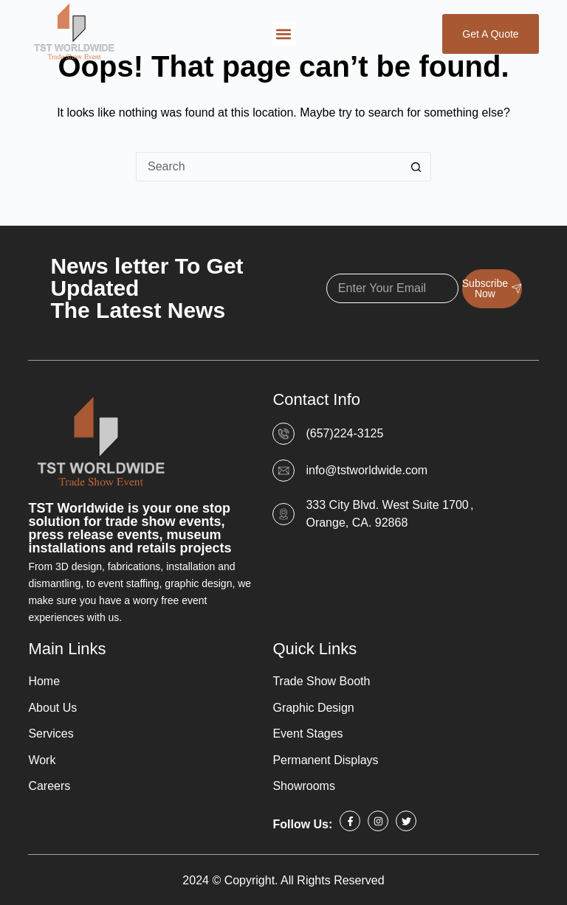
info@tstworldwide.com (366, 470)
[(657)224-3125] (283, 434)
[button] (284, 33)
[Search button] (416, 166)
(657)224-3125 (344, 433)
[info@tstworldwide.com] (283, 471)
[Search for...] (269, 166)
